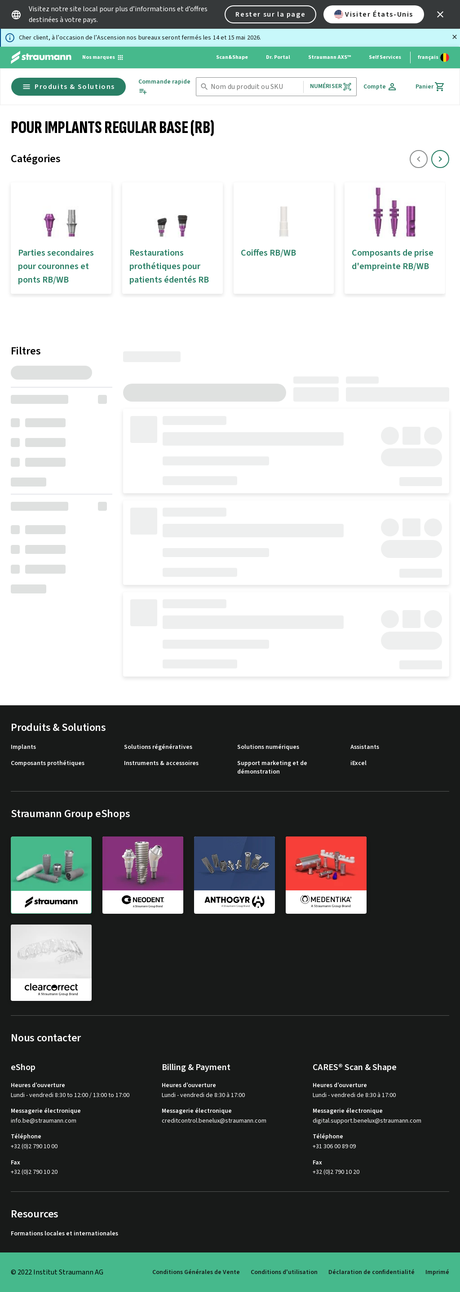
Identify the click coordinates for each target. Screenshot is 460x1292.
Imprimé (437, 1272)
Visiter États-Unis (373, 14)
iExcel (358, 763)
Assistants (364, 747)
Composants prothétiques (47, 763)
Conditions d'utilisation (284, 1272)
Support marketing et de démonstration (272, 768)
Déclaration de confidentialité (371, 1272)
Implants (23, 747)
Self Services (385, 57)
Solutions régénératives (158, 747)
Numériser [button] (331, 86)
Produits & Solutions (68, 87)
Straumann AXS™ (329, 57)
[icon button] (440, 14)
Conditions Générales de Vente (196, 1272)
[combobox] (255, 87)
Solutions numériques (268, 747)
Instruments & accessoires (161, 763)
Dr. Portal (278, 57)
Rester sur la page (270, 14)
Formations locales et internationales (64, 1234)
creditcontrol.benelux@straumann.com (214, 1121)
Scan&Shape (232, 57)
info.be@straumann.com (43, 1121)
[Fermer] (454, 36)
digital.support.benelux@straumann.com (367, 1121)
